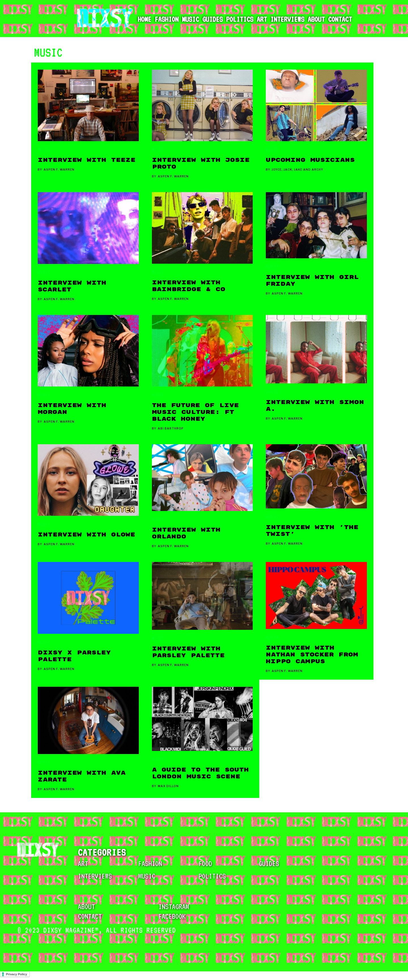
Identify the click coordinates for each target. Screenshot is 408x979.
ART (83, 863)
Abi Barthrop (171, 428)
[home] (102, 18)
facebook (172, 916)
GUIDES (269, 863)
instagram (173, 906)
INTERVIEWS (95, 876)
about (86, 906)
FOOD (205, 863)
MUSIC (44, 149)
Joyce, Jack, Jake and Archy (297, 169)
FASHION (150, 863)
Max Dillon (168, 786)
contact (90, 916)
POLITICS (212, 876)
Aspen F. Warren (59, 169)
